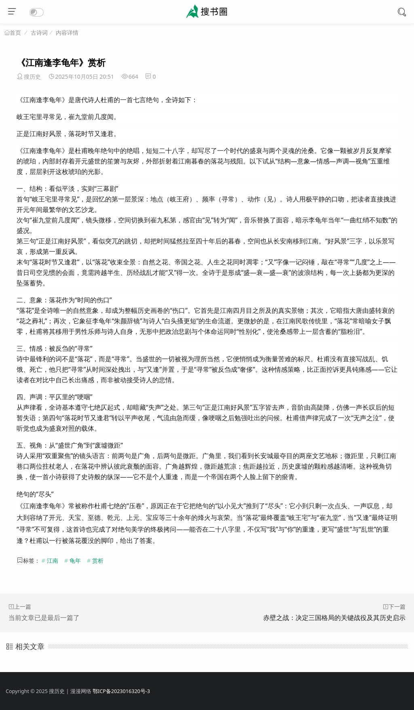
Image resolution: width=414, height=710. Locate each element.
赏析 (98, 560)
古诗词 (39, 32)
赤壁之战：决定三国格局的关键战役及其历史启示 (334, 617)
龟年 (75, 560)
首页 (15, 33)
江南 (52, 560)
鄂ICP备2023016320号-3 (121, 691)
